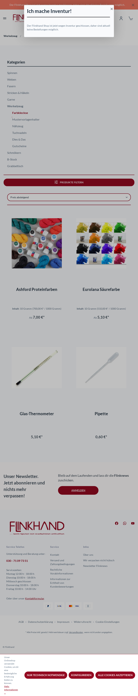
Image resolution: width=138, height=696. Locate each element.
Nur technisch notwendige (46, 675)
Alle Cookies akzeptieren (115, 675)
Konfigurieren (81, 675)
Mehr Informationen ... (11, 689)
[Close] (111, 7)
